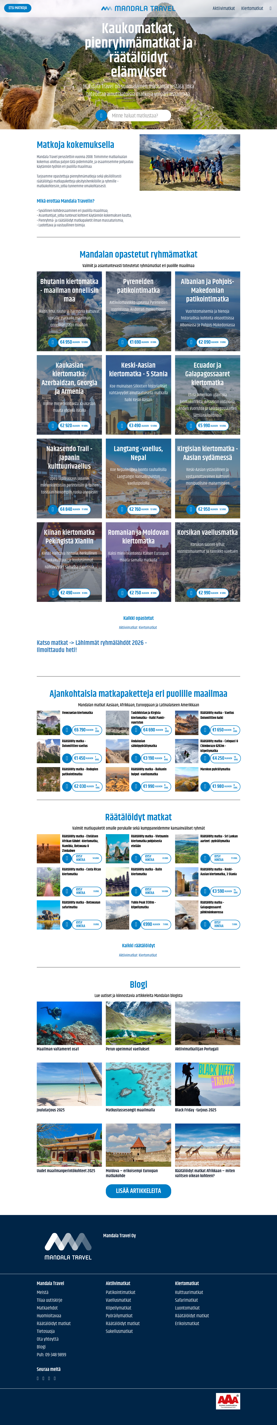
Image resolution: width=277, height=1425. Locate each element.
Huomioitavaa (49, 1316)
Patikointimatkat (120, 1292)
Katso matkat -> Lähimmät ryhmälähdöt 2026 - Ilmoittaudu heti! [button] (138, 656)
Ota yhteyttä (48, 1339)
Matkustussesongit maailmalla (138, 1110)
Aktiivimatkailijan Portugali (207, 1049)
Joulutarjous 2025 (69, 1110)
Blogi (41, 1347)
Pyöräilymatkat (119, 1316)
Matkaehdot (47, 1308)
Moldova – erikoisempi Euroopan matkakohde (138, 1173)
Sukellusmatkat (119, 1331)
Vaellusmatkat (118, 1300)
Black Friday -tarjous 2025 (207, 1110)
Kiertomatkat (252, 8)
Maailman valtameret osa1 (69, 1049)
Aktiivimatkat (224, 8)
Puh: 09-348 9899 (51, 1355)
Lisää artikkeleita (138, 1191)
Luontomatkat (187, 1308)
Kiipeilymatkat (118, 1308)
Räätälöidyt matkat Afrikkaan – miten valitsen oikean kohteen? (207, 1173)
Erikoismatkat (187, 1323)
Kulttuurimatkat (189, 1292)
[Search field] (139, 115)
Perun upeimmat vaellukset (138, 1049)
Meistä (42, 1292)
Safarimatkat (186, 1300)
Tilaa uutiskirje (49, 1300)
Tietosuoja (46, 1331)
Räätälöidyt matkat (54, 1323)
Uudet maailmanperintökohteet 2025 (69, 1171)
